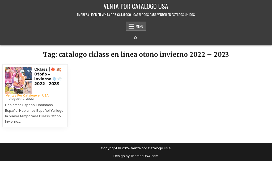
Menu (139, 26)
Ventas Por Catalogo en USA (27, 95)
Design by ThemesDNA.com (135, 156)
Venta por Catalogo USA (136, 6)
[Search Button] (135, 38)
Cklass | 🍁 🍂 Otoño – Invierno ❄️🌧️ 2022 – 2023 (48, 76)
